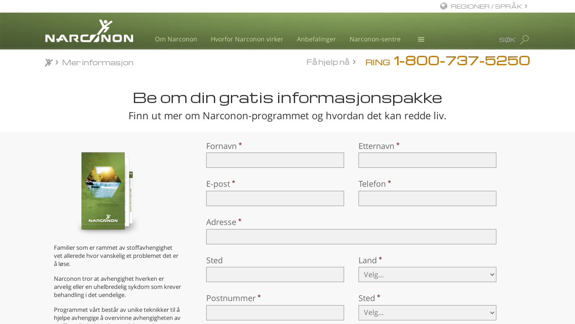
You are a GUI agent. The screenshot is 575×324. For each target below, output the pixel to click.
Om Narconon (176, 39)
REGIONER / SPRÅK (486, 6)
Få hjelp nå (327, 61)
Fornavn (221, 145)
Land (367, 260)
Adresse (221, 221)
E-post (218, 183)
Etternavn (376, 145)
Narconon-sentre (375, 39)
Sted (214, 260)
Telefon (372, 183)
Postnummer (231, 297)
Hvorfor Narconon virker (247, 39)
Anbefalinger (316, 39)
